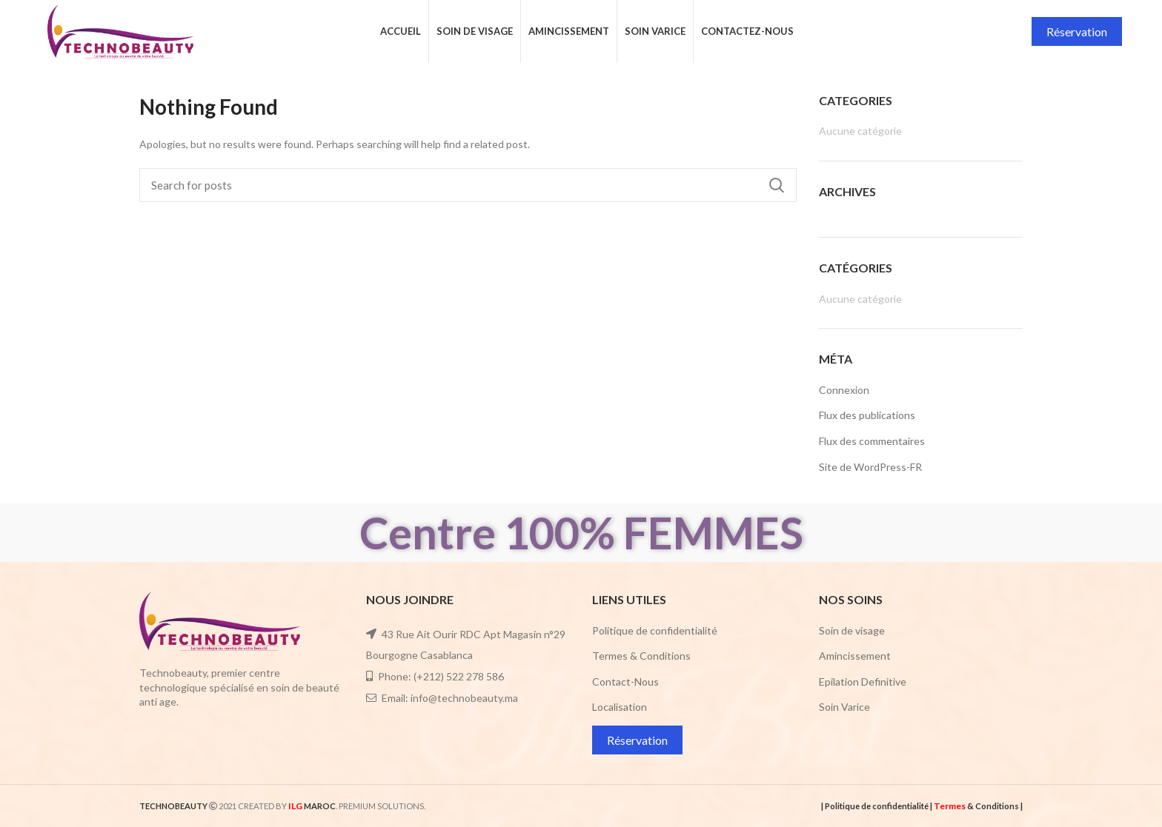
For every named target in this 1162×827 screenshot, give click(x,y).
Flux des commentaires (872, 441)
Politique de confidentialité (654, 630)
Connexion (844, 390)
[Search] (468, 185)
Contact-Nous (625, 681)
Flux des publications (867, 415)
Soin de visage (852, 630)
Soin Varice (844, 706)
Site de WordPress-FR (870, 467)
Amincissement (855, 655)
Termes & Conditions (641, 655)
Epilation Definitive (862, 681)
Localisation (619, 706)
